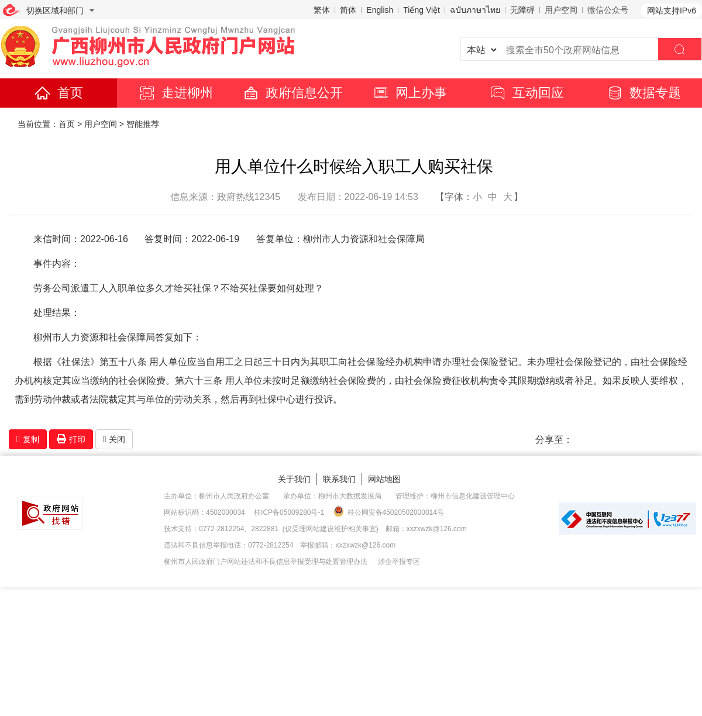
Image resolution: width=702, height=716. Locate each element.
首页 (58, 92)
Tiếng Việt (421, 10)
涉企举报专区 (399, 561)
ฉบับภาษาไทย (475, 10)
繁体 (322, 10)
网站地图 (384, 479)
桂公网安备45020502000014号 (388, 512)
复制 (27, 439)
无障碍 (522, 10)
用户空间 (561, 10)
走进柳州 (175, 92)
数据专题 (643, 92)
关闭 (114, 439)
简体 (348, 10)
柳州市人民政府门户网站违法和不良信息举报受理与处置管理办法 (265, 561)
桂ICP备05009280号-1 (289, 512)
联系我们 (339, 479)
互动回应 (526, 92)
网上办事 (409, 92)
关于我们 (294, 479)
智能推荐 (142, 124)
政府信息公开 (292, 92)
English (379, 10)
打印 (71, 439)
